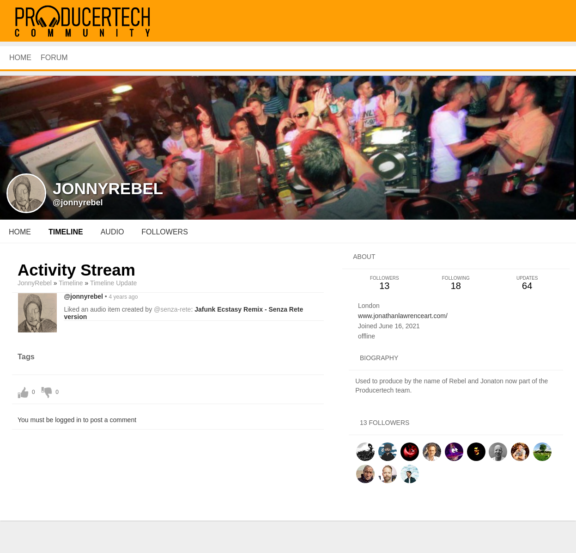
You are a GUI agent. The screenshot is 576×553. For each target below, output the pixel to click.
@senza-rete (172, 309)
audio (112, 232)
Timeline (66, 232)
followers (164, 232)
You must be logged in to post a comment (77, 420)
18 (455, 283)
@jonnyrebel (78, 202)
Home (20, 232)
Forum (54, 57)
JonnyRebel (35, 283)
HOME (20, 57)
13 (384, 283)
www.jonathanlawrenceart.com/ (403, 316)
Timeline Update (113, 283)
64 (527, 283)
